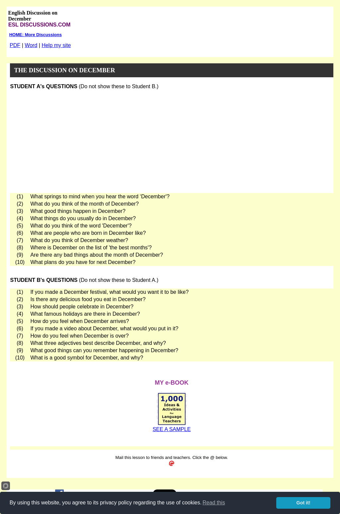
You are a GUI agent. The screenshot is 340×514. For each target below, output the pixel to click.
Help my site (56, 45)
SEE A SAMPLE (172, 429)
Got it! (303, 502)
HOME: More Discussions (35, 34)
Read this (214, 502)
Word (31, 45)
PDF (15, 45)
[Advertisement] (171, 141)
